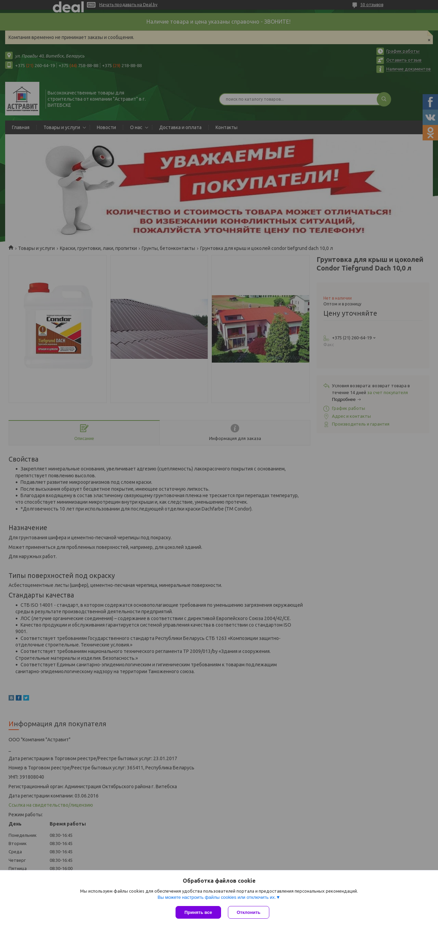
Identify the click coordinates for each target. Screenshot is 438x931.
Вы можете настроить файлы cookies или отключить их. (216, 897)
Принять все (198, 912)
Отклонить (248, 912)
